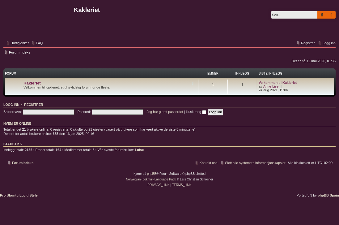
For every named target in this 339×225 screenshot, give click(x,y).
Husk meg (196, 112)
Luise (139, 150)
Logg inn (11, 104)
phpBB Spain (328, 195)
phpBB (151, 173)
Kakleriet (32, 83)
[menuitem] (36, 43)
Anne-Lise (271, 86)
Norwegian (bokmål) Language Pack (151, 179)
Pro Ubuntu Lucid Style (19, 195)
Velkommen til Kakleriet (278, 82)
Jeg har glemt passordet (164, 112)
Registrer (33, 104)
